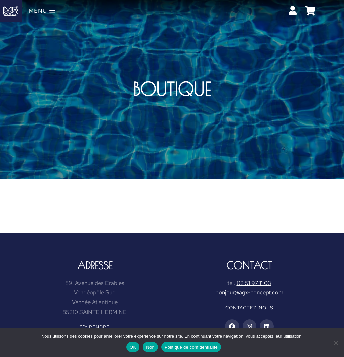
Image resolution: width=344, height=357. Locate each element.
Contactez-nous (249, 308)
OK (133, 347)
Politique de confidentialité (191, 347)
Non (150, 347)
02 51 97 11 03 (253, 283)
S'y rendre (95, 327)
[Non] (335, 342)
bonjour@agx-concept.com (249, 292)
